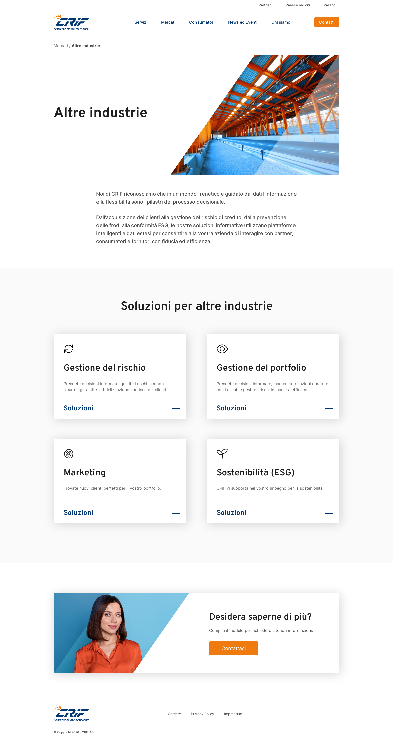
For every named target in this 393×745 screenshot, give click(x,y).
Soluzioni (78, 408)
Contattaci (233, 648)
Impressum (233, 714)
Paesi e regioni (298, 5)
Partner (265, 5)
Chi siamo (280, 22)
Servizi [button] (141, 22)
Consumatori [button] (201, 22)
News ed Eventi (243, 22)
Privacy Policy (202, 714)
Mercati (61, 45)
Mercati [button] (168, 22)
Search (304, 22)
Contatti (327, 22)
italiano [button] (329, 5)
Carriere (174, 714)
